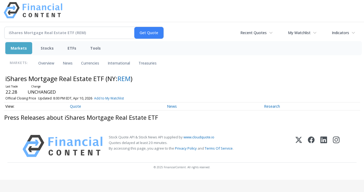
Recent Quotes (253, 32)
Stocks (47, 48)
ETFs (72, 48)
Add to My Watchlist (109, 98)
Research (272, 106)
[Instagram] (336, 146)
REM (124, 78)
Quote (75, 106)
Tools (95, 48)
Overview (46, 63)
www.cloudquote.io (198, 137)
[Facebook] (311, 146)
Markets (19, 48)
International (119, 63)
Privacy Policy (186, 148)
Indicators (340, 32)
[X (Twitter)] (298, 146)
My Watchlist (299, 32)
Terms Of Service (219, 148)
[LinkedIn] (323, 146)
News (68, 63)
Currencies (90, 63)
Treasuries (148, 63)
